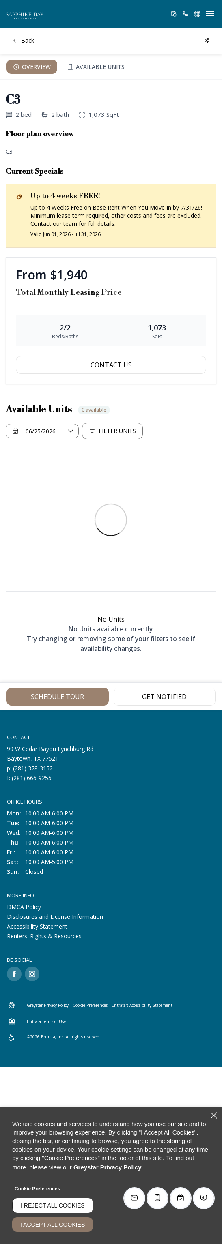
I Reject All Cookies (53, 1205)
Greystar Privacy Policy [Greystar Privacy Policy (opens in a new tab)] (48, 1005)
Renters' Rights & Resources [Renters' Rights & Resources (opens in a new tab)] (44, 936)
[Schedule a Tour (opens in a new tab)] (173, 13)
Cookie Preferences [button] (90, 1005)
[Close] (214, 1115)
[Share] (207, 40)
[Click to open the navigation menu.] (210, 14)
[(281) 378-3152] (185, 13)
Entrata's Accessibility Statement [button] (142, 1005)
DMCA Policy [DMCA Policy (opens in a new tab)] (24, 907)
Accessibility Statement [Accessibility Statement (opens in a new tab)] (37, 926)
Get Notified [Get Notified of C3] (164, 696)
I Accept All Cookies (52, 1224)
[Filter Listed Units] (112, 431)
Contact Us (111, 364)
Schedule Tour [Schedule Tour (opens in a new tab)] (57, 696)
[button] (197, 13)
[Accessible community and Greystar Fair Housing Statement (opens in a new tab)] (12, 1037)
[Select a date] (42, 431)
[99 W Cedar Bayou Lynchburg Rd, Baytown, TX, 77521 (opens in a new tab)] (50, 754)
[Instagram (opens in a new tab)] (32, 974)
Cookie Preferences (37, 1189)
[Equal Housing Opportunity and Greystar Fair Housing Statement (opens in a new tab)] (12, 1021)
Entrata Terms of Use (46, 1021)
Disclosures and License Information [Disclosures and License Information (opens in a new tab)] (55, 916)
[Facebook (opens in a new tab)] (14, 974)
